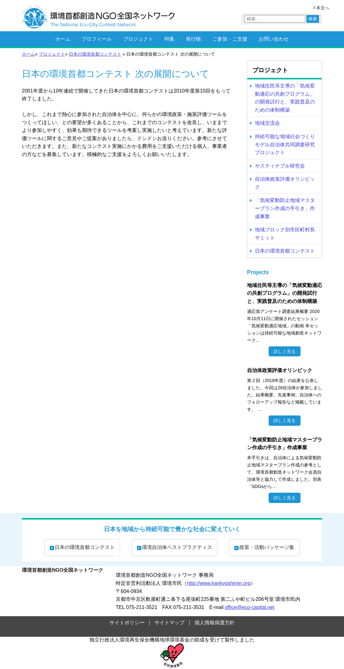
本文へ (322, 7)
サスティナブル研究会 (280, 166)
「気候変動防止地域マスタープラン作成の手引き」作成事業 (285, 208)
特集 (169, 39)
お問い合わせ (274, 39)
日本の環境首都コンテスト (95, 54)
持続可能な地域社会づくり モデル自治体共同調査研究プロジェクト (285, 144)
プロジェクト (138, 39)
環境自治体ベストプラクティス (177, 547)
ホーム (62, 39)
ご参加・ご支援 (229, 39)
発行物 (193, 39)
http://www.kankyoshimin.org (218, 583)
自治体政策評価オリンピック (285, 183)
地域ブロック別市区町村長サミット (285, 233)
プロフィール (97, 39)
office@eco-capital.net (249, 607)
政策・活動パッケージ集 (266, 547)
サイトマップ (169, 622)
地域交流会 (267, 123)
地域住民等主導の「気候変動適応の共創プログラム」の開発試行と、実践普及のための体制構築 (285, 98)
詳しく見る (285, 351)
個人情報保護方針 (215, 622)
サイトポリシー (126, 622)
